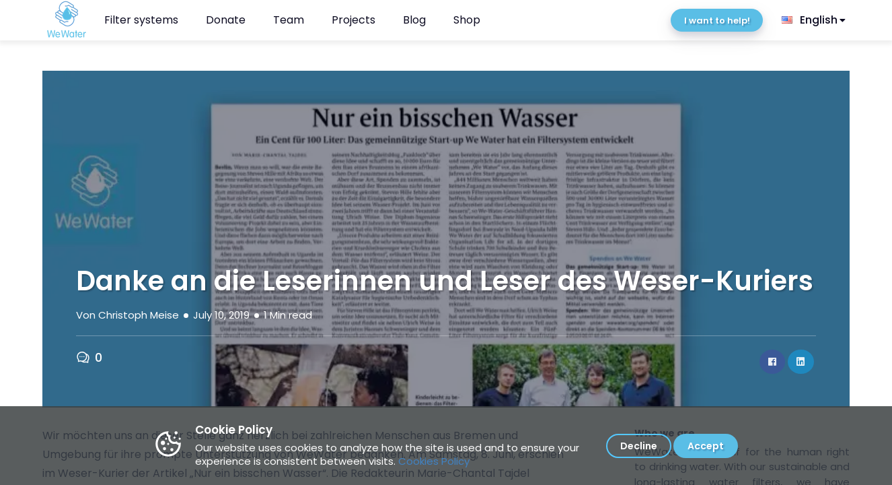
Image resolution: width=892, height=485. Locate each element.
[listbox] (815, 20)
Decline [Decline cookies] (638, 446)
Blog (414, 20)
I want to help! (717, 20)
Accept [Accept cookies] (705, 446)
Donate (226, 20)
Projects (353, 20)
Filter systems (141, 20)
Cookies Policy (434, 461)
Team (288, 20)
